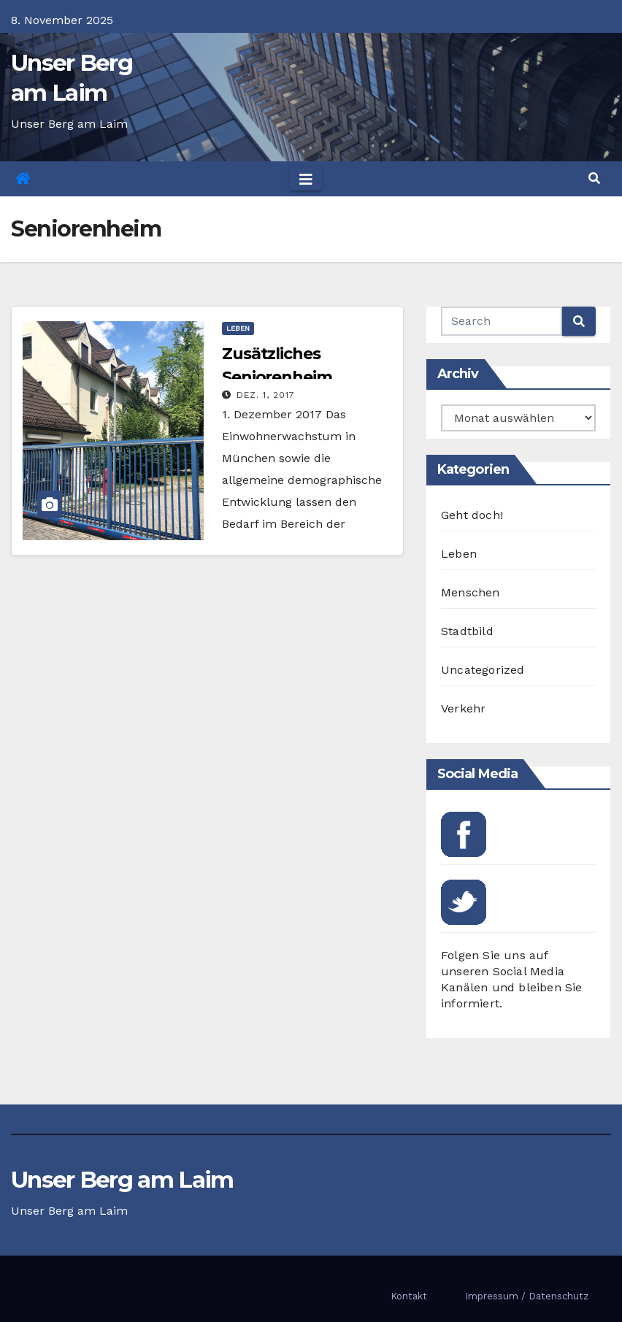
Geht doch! (472, 515)
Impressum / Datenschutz (526, 1296)
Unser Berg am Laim (122, 1180)
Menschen (470, 592)
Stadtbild (467, 631)
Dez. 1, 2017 (266, 395)
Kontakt (409, 1296)
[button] (594, 178)
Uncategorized (483, 670)
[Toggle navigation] (306, 179)
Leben (238, 328)
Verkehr (463, 708)
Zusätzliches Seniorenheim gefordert (277, 377)
